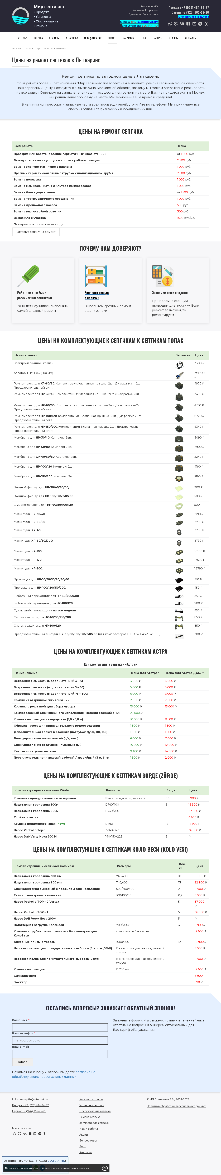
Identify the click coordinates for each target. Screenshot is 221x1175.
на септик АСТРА (147, 21)
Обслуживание (93, 38)
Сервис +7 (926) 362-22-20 (190, 12)
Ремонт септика (89, 1117)
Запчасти (128, 38)
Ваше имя (19, 1020)
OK (104, 1168)
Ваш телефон (22, 1033)
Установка (72, 38)
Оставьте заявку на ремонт (36, 232)
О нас (144, 38)
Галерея (157, 38)
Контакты (190, 38)
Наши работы (88, 1129)
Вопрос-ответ (88, 1140)
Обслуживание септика (95, 1111)
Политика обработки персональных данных (176, 1106)
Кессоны (54, 38)
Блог (82, 1146)
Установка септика (91, 1105)
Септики (22, 38)
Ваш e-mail (20, 1046)
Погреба (38, 38)
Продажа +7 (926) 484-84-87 (189, 7)
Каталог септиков (91, 1099)
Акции (83, 1134)
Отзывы (173, 38)
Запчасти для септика (94, 1123)
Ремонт (112, 38)
